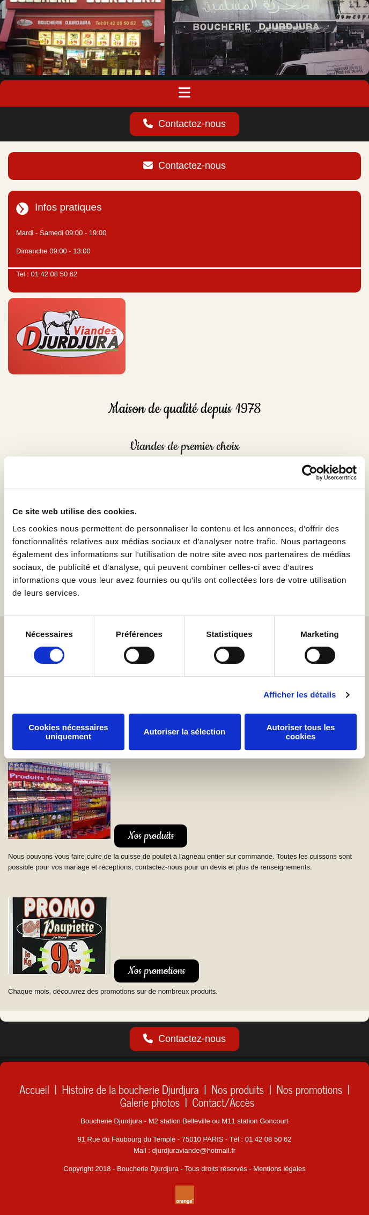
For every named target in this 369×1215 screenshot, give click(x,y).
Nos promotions (310, 1089)
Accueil (34, 1089)
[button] (184, 124)
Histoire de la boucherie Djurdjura (130, 1089)
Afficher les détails (299, 694)
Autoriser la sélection (185, 731)
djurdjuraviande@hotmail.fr (194, 1150)
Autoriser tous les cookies (301, 732)
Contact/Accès (223, 1102)
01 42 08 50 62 (54, 274)
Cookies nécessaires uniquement (68, 732)
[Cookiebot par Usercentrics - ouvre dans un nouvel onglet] (310, 472)
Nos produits (237, 1089)
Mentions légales (279, 1169)
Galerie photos (150, 1102)
